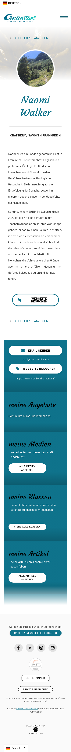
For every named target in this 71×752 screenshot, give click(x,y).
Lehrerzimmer (35, 677)
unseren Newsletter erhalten (35, 632)
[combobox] (16, 748)
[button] (64, 18)
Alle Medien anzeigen (27, 468)
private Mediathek (35, 689)
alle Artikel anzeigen (27, 577)
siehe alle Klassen (27, 526)
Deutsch (13, 748)
